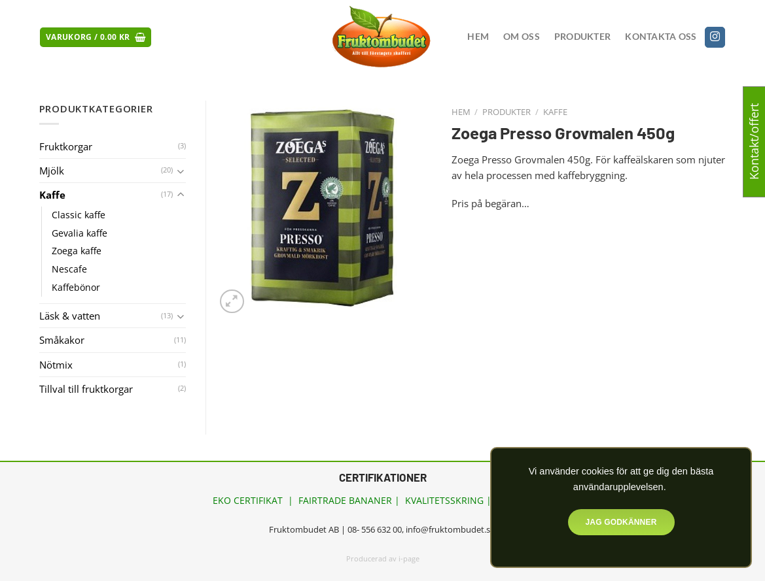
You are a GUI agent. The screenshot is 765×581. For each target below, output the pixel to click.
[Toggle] (181, 170)
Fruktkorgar (65, 146)
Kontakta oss (660, 36)
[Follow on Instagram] (715, 37)
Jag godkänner (620, 522)
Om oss (521, 36)
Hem (478, 36)
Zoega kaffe (76, 251)
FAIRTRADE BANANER (345, 500)
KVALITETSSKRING (444, 500)
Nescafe (69, 269)
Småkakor (61, 339)
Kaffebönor (76, 287)
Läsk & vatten (69, 315)
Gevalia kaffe (79, 233)
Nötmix (56, 364)
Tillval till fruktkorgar (86, 388)
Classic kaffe (78, 215)
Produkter (582, 36)
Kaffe (555, 112)
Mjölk (51, 170)
